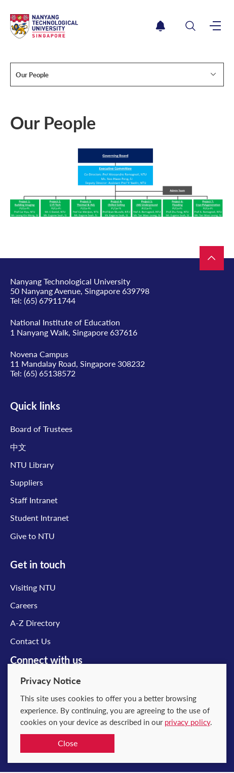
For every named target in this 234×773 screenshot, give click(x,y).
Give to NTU (32, 536)
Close (67, 743)
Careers (23, 605)
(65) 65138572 (49, 373)
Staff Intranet (34, 500)
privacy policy (187, 722)
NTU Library (32, 464)
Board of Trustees (41, 428)
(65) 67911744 (49, 300)
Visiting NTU (33, 587)
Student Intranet (39, 517)
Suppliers (26, 482)
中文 (18, 447)
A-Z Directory (35, 622)
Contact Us (30, 641)
